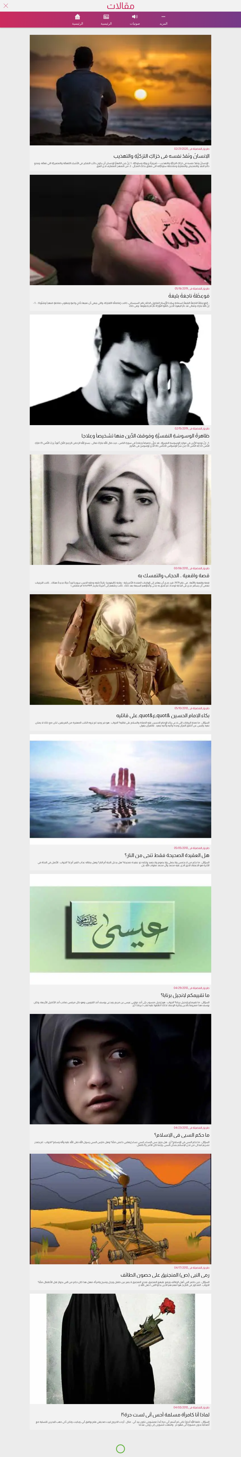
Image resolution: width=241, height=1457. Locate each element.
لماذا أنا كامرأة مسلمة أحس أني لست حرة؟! (165, 1414)
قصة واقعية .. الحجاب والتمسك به (173, 575)
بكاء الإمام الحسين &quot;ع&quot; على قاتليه (162, 715)
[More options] (163, 19)
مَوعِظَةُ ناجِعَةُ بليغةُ (188, 296)
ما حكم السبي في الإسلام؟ (181, 1135)
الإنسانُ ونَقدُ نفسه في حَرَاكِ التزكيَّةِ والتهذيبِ (161, 156)
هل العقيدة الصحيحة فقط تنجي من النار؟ (167, 855)
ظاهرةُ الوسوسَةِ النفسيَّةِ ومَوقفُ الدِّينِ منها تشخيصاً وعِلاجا (145, 436)
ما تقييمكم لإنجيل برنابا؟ (185, 995)
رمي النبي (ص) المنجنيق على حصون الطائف (164, 1275)
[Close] (6, 6)
